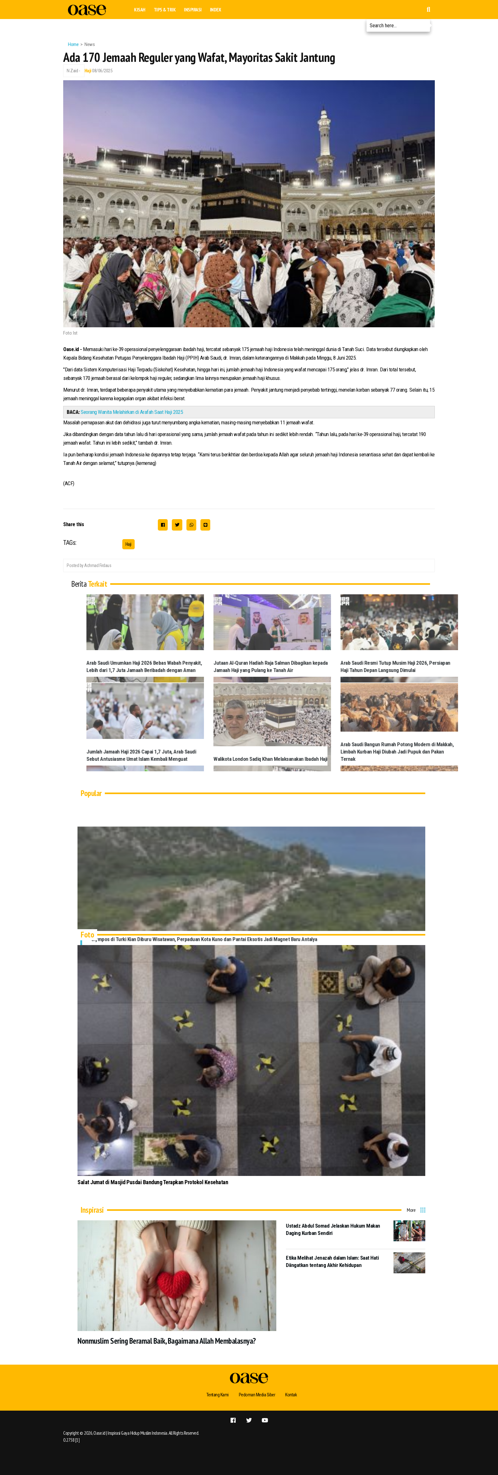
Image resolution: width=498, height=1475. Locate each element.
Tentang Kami (217, 1394)
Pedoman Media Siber (257, 1394)
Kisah (139, 9)
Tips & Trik (165, 9)
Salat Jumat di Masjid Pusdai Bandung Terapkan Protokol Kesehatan (152, 1182)
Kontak (291, 1394)
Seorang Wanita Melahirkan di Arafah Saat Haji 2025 (132, 412)
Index (215, 9)
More (411, 1210)
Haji (87, 71)
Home (73, 44)
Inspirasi (193, 9)
